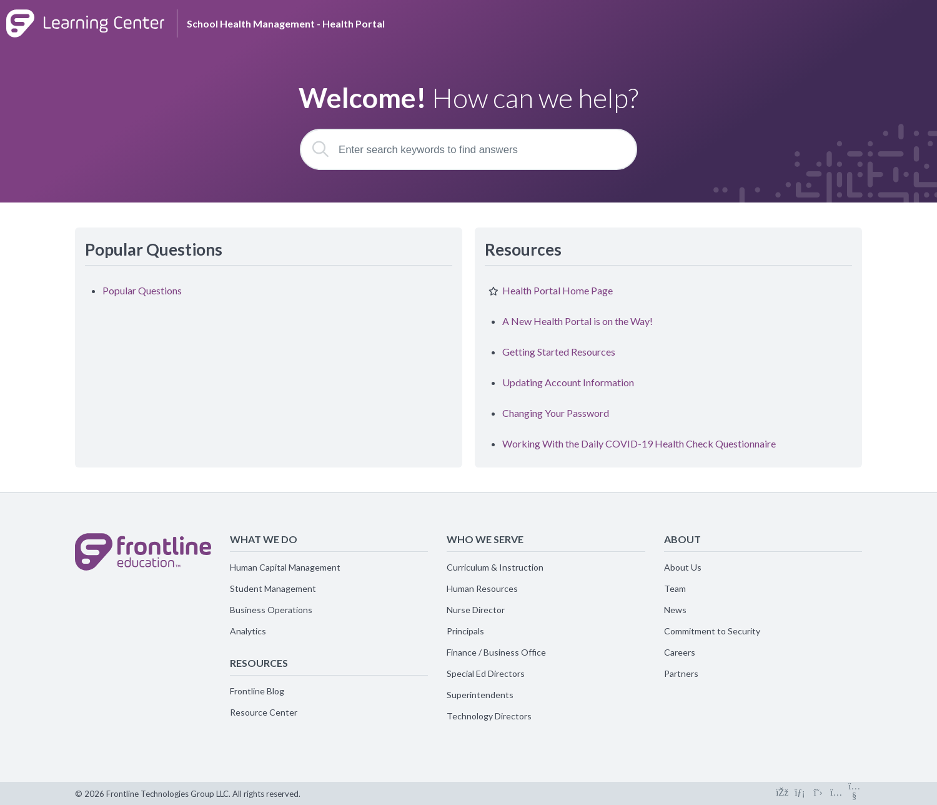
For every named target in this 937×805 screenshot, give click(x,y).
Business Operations (271, 609)
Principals (465, 631)
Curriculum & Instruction (495, 567)
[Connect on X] (818, 793)
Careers (679, 652)
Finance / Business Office (496, 652)
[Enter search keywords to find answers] (468, 149)
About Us (683, 567)
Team (675, 588)
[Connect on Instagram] (836, 793)
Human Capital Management (285, 567)
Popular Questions (142, 290)
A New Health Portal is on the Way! (577, 321)
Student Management (273, 588)
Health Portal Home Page (557, 290)
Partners (681, 673)
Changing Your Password (555, 413)
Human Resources (482, 588)
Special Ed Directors (486, 673)
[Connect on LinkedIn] (800, 793)
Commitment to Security (712, 631)
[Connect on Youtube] (854, 793)
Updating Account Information (568, 382)
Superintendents (480, 694)
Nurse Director (476, 609)
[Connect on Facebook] (782, 793)
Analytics (248, 631)
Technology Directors (489, 716)
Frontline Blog (257, 691)
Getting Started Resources (558, 352)
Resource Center (263, 712)
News (675, 609)
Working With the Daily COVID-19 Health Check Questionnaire (639, 443)
